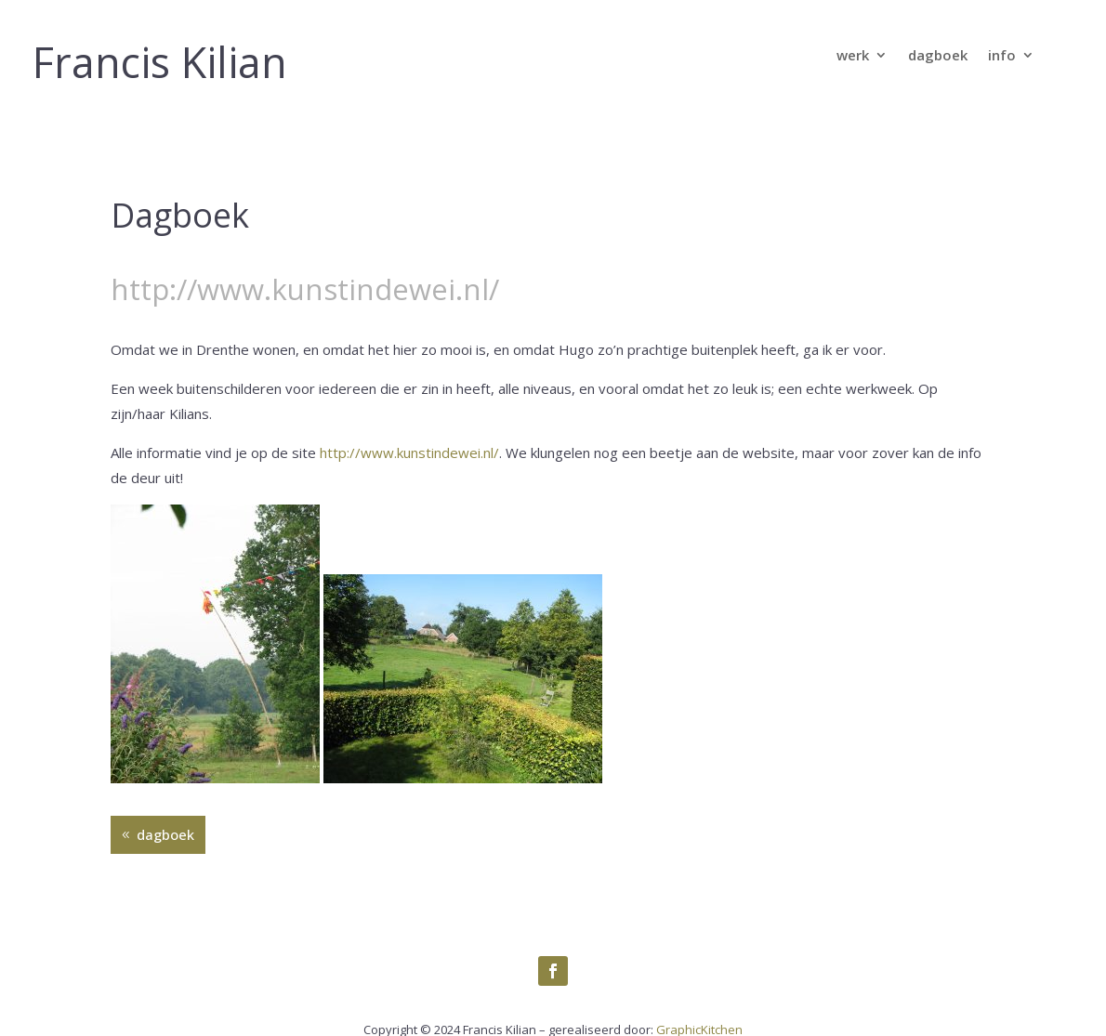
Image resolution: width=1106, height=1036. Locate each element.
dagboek (938, 56)
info (1002, 56)
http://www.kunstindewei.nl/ (409, 452)
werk (852, 56)
